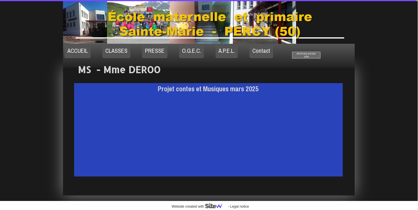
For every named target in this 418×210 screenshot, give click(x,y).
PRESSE (155, 51)
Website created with (199, 206)
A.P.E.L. (226, 51)
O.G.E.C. (191, 51)
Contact (261, 51)
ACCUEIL (77, 51)
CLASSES (116, 51)
